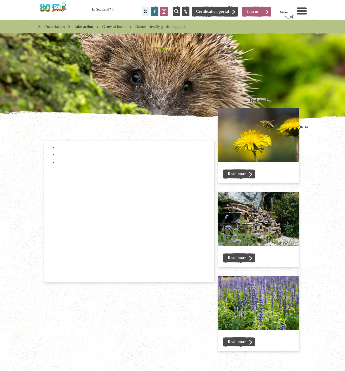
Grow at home (114, 26)
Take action (83, 26)
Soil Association (51, 26)
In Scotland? (103, 9)
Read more (237, 174)
